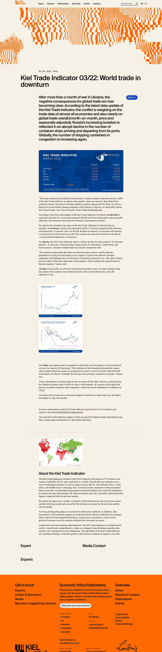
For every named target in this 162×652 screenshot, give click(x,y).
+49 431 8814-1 (96, 626)
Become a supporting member (35, 605)
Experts (20, 592)
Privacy (118, 622)
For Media (94, 619)
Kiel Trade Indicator (93, 212)
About (119, 592)
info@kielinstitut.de (98, 630)
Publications (123, 601)
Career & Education (28, 597)
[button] (41, 6)
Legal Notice (121, 616)
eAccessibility (122, 619)
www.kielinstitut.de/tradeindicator (67, 414)
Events (119, 605)
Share (130, 99)
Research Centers (127, 597)
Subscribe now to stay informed (75, 607)
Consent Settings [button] (124, 626)
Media (19, 601)
